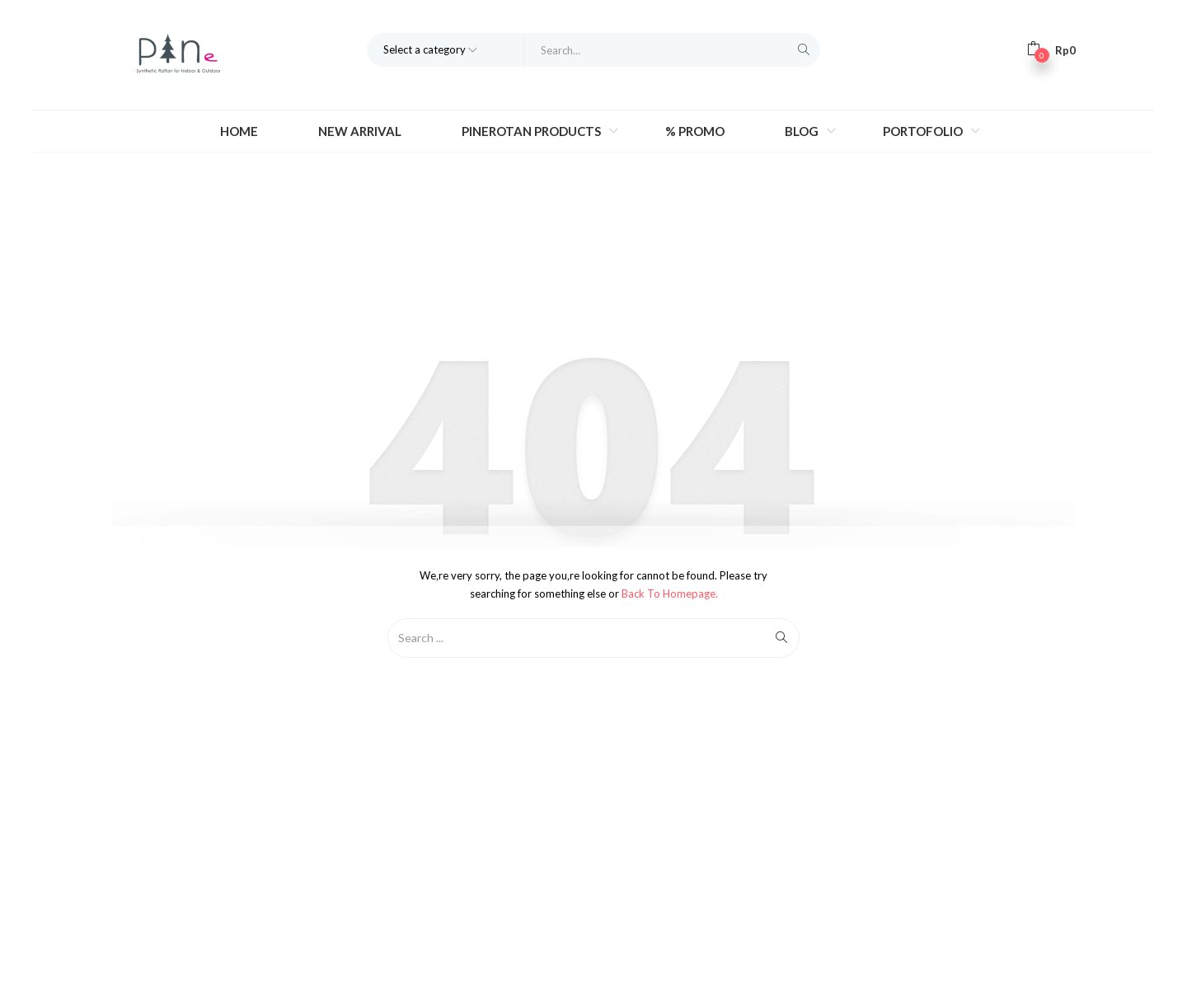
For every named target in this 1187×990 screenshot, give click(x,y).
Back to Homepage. (670, 593)
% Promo (695, 131)
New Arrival (359, 131)
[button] (1051, 49)
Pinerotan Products (532, 131)
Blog (803, 131)
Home (239, 131)
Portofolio (924, 131)
